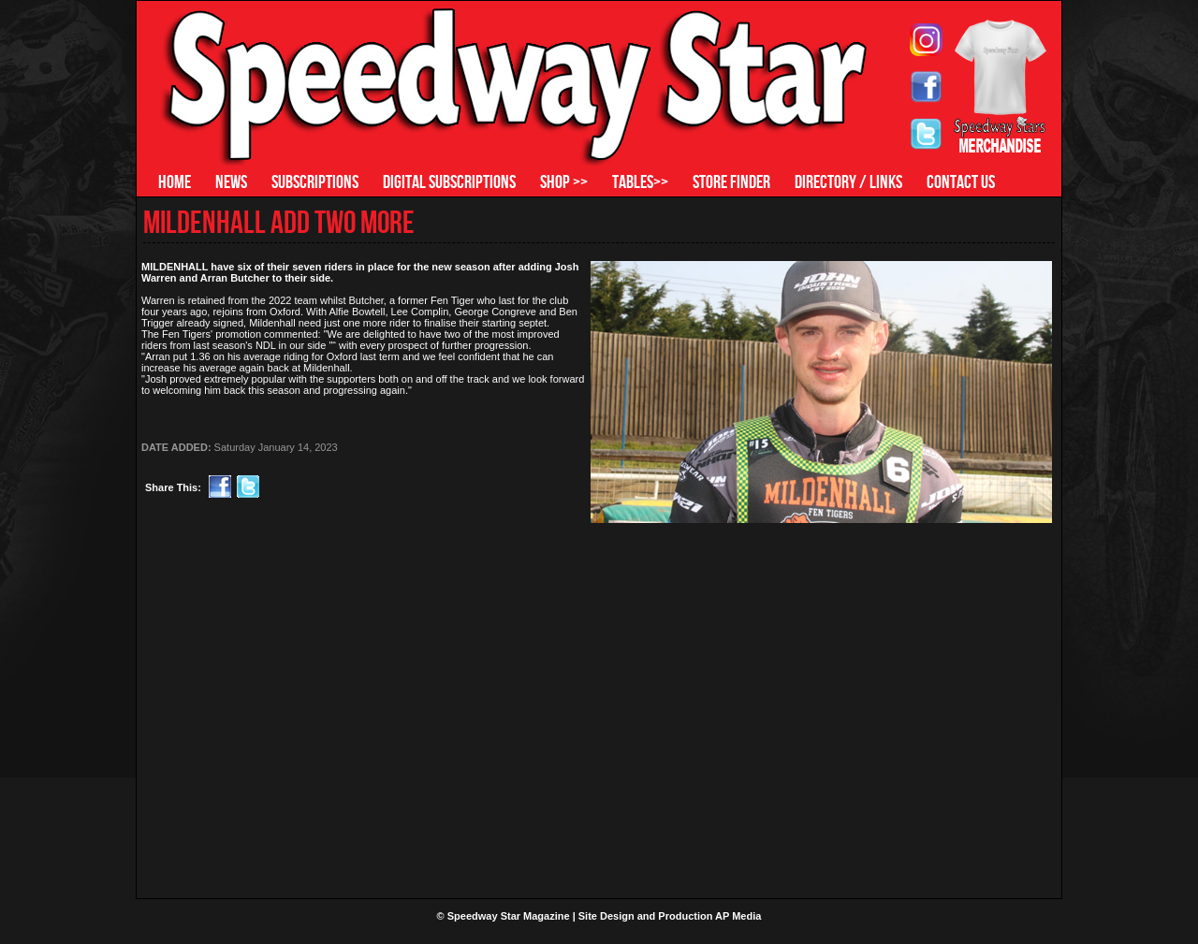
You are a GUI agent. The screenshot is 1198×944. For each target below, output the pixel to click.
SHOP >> (564, 181)
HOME (174, 181)
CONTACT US (961, 181)
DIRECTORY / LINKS (848, 181)
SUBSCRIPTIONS (314, 181)
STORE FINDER (731, 181)
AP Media (738, 916)
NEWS (231, 181)
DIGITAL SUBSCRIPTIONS (449, 181)
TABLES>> (640, 181)
